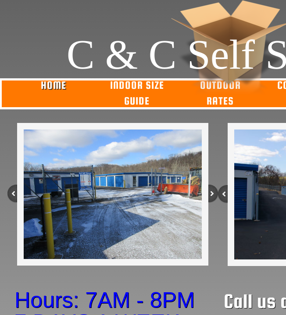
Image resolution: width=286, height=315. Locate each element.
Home (53, 85)
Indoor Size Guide (137, 93)
